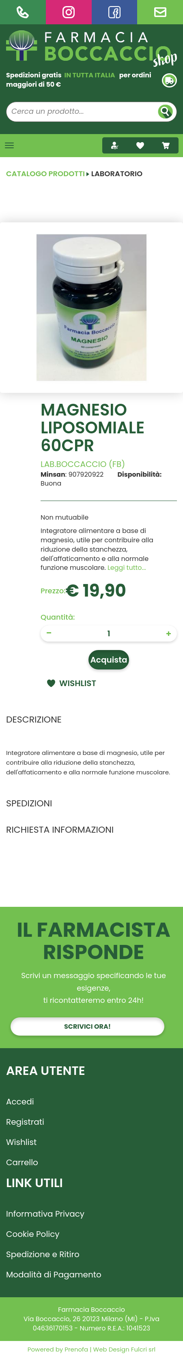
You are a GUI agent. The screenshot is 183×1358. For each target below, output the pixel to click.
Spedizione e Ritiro (43, 1254)
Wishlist (21, 1142)
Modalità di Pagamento (53, 1274)
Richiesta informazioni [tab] (60, 829)
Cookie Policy (33, 1234)
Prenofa (75, 1349)
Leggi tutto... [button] (127, 567)
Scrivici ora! (87, 1026)
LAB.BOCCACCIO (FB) (83, 464)
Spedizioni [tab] (29, 803)
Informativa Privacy (45, 1213)
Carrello (22, 1162)
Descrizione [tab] (34, 719)
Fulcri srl (143, 1349)
